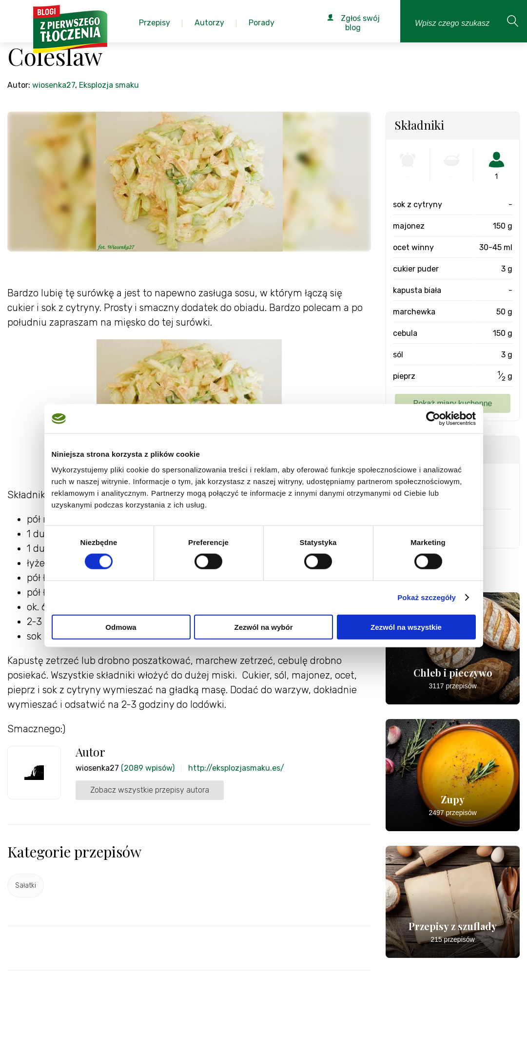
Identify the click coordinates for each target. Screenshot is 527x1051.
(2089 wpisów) (148, 768)
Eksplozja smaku (109, 85)
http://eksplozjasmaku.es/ (236, 768)
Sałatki (25, 885)
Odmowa (120, 627)
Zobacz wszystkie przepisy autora (149, 790)
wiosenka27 (53, 85)
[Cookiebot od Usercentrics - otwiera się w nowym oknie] (433, 418)
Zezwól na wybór (263, 627)
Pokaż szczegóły (426, 597)
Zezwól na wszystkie (406, 627)
